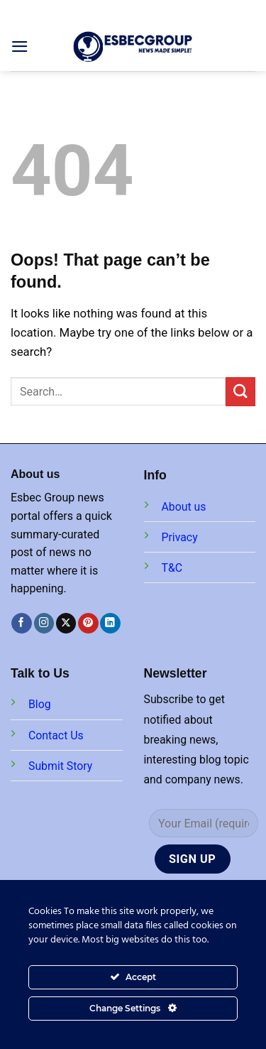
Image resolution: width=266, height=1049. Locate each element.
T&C (172, 568)
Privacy (180, 537)
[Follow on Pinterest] (88, 623)
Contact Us (56, 735)
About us (184, 506)
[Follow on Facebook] (21, 623)
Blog (39, 704)
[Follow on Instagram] (44, 623)
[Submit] (240, 391)
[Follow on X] (66, 623)
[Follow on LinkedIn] (110, 623)
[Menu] (20, 46)
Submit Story (60, 766)
